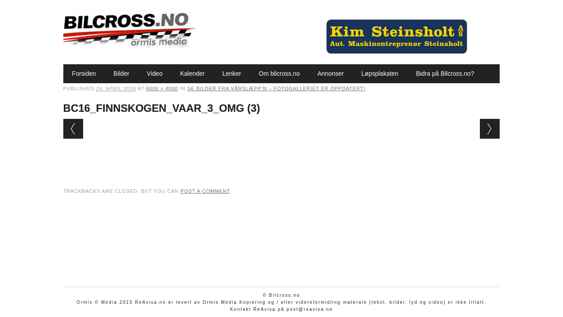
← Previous (73, 129)
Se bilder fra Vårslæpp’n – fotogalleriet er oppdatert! (276, 88)
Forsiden (84, 73)
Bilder (121, 73)
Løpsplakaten (380, 73)
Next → (490, 129)
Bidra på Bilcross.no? (445, 73)
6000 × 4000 (162, 88)
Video (155, 73)
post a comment (205, 191)
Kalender (192, 73)
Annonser (331, 73)
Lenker (231, 73)
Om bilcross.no (279, 73)
